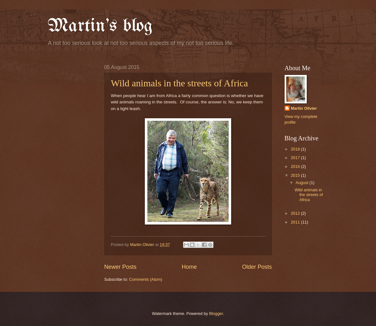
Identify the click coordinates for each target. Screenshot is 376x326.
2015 (296, 175)
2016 (296, 166)
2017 (296, 157)
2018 (296, 149)
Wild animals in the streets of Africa (179, 83)
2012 (296, 213)
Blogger (216, 313)
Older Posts (257, 267)
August (303, 182)
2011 (296, 222)
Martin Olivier (304, 108)
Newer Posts (120, 267)
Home (189, 267)
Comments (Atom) (145, 279)
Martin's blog (100, 26)
